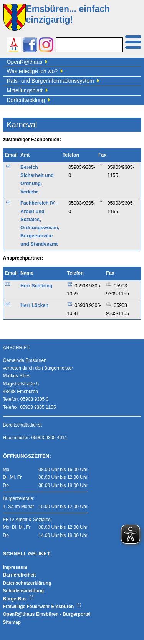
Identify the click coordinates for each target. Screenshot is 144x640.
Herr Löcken (34, 305)
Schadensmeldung (23, 590)
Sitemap (12, 622)
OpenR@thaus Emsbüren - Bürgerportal (47, 614)
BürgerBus (18, 599)
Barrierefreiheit (19, 575)
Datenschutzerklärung (27, 583)
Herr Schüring (36, 285)
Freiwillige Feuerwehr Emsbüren (42, 606)
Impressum (15, 567)
